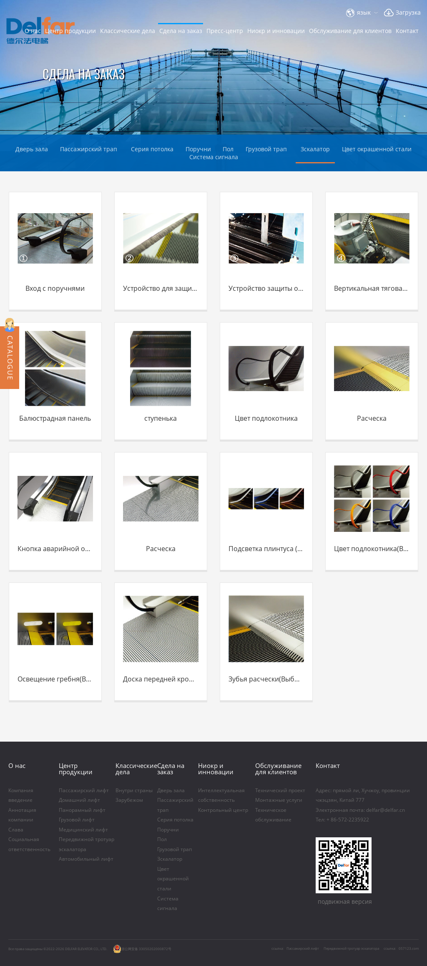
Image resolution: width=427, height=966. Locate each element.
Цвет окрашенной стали (377, 149)
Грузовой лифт (77, 820)
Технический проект (280, 791)
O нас (33, 31)
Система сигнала (213, 157)
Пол (162, 840)
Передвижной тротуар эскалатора (86, 844)
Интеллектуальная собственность (221, 795)
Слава (15, 830)
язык (364, 12)
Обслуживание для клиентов (350, 31)
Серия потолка (152, 149)
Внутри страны (134, 791)
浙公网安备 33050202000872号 (142, 949)
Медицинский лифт (83, 830)
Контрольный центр (223, 810)
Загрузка (408, 12)
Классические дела (127, 31)
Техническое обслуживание (273, 815)
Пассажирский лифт (84, 791)
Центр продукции (70, 31)
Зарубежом (129, 800)
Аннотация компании (22, 815)
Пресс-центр (224, 31)
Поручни (168, 830)
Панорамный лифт (82, 810)
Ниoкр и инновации (276, 31)
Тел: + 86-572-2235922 (342, 820)
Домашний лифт (79, 800)
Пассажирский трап (89, 149)
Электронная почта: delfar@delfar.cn (360, 810)
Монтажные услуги (279, 800)
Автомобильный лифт (86, 859)
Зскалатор (315, 149)
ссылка (389, 948)
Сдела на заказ (180, 31)
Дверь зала (31, 149)
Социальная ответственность (29, 844)
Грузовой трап (267, 149)
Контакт (407, 31)
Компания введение (20, 795)
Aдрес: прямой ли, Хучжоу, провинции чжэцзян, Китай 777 (363, 795)
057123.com (409, 948)
